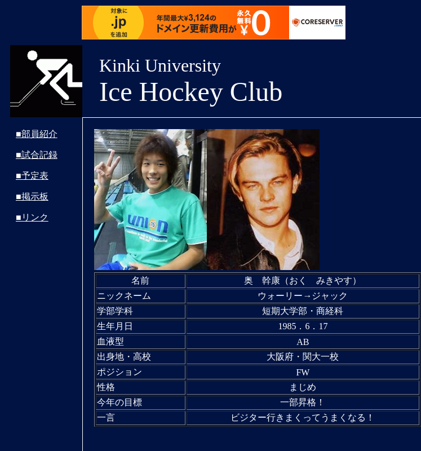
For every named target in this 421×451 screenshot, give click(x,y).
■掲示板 (32, 196)
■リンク (32, 217)
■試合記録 (36, 155)
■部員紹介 (36, 134)
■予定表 (32, 175)
